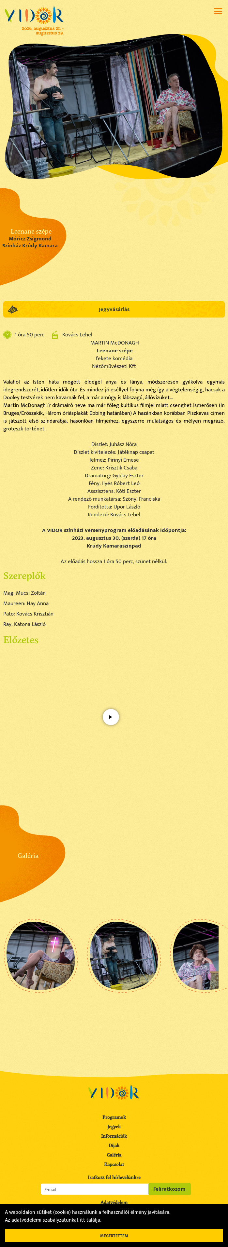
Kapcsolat (114, 1164)
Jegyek (114, 1126)
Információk (114, 1135)
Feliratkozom (169, 1189)
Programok (114, 1117)
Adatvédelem (114, 1202)
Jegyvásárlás (114, 309)
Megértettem (114, 1236)
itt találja (90, 1220)
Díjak (114, 1145)
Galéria (114, 1154)
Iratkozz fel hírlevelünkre (114, 1177)
